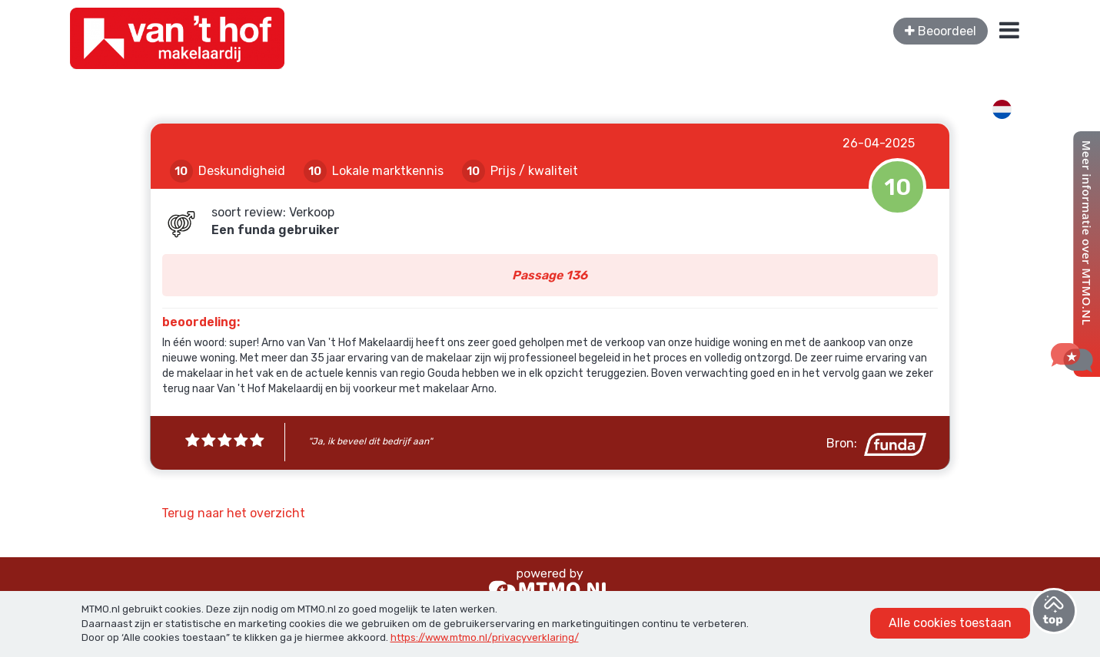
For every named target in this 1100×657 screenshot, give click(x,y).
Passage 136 (549, 275)
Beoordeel (940, 31)
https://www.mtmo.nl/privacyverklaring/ (484, 637)
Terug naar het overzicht (233, 513)
